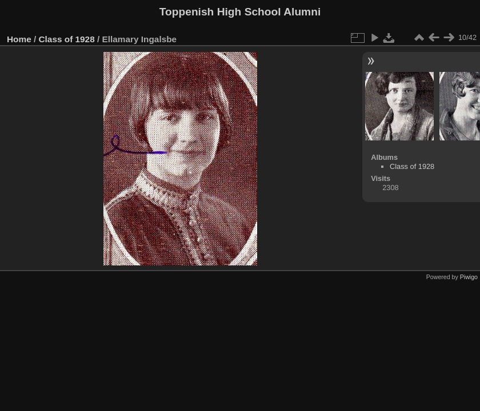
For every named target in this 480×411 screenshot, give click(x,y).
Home (19, 39)
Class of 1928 (67, 39)
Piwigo (469, 276)
